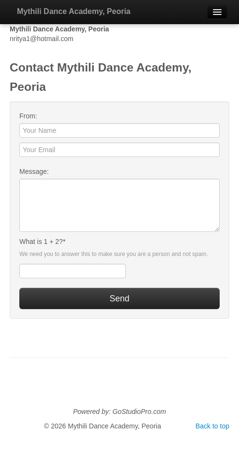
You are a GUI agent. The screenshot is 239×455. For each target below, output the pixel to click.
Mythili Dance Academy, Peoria (74, 11)
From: (28, 116)
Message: (34, 171)
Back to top (212, 426)
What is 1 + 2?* (42, 241)
